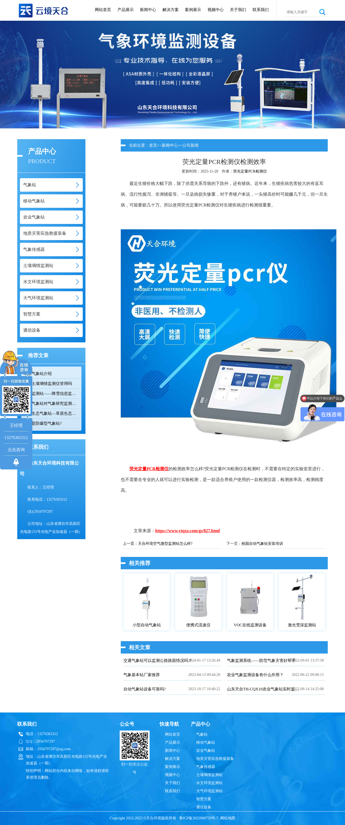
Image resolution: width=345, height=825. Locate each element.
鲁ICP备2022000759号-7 (198, 818)
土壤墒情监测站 (209, 775)
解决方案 (171, 10)
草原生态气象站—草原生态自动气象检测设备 (51, 413)
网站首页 (103, 10)
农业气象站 (205, 751)
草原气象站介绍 (37, 373)
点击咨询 (16, 449)
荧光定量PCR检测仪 (250, 171)
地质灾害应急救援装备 (215, 759)
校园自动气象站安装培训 (262, 544)
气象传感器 (205, 767)
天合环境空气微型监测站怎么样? (165, 544)
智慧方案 (203, 799)
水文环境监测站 (209, 783)
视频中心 (216, 10)
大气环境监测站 (209, 791)
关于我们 (238, 10)
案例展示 (193, 10)
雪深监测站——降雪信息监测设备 (51, 393)
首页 (153, 145)
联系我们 (261, 10)
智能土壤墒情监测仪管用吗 (47, 383)
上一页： (130, 544)
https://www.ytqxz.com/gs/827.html (187, 530)
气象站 (202, 734)
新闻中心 (148, 10)
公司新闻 (190, 145)
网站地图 (227, 818)
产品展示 (126, 10)
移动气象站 (205, 742)
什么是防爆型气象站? (42, 423)
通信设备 (203, 807)
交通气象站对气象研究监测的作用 (51, 403)
